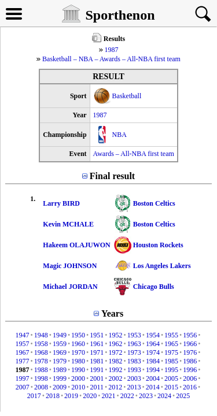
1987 (112, 50)
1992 (116, 370)
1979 (60, 361)
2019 (71, 396)
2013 (134, 387)
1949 (60, 335)
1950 (78, 335)
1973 (134, 352)
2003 (134, 378)
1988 (41, 370)
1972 (116, 352)
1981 (97, 361)
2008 (41, 387)
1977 (22, 361)
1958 (41, 344)
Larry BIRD (61, 203)
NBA (119, 135)
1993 (134, 370)
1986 (190, 361)
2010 (78, 387)
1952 (116, 335)
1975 (171, 352)
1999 (60, 378)
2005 (171, 378)
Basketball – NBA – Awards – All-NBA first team (111, 59)
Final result (112, 176)
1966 (190, 344)
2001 (97, 378)
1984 (153, 361)
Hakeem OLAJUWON (76, 245)
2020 (90, 396)
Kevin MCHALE (68, 224)
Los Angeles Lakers (162, 266)
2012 (115, 387)
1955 (171, 335)
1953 (134, 335)
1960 (78, 344)
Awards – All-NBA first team (133, 154)
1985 (171, 361)
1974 (153, 352)
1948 (41, 335)
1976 (190, 352)
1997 (22, 378)
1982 (116, 361)
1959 (60, 344)
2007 (23, 387)
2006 (190, 378)
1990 (78, 370)
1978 (41, 361)
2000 (78, 378)
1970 (78, 352)
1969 (60, 352)
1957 (22, 344)
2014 (153, 387)
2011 (97, 387)
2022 (127, 396)
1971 (97, 352)
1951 (97, 335)
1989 (60, 370)
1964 (153, 344)
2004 (153, 378)
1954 (153, 335)
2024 (164, 396)
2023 (146, 396)
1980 (78, 361)
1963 (134, 344)
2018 (53, 396)
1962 (116, 344)
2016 (190, 387)
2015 (171, 387)
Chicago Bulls (153, 287)
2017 (34, 396)
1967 (22, 352)
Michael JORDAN (70, 287)
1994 (153, 370)
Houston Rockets (158, 245)
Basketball (127, 96)
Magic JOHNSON (70, 266)
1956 (190, 335)
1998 (41, 378)
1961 (97, 344)
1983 (134, 361)
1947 (22, 335)
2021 (109, 396)
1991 (97, 370)
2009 (60, 387)
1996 (190, 370)
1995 (171, 370)
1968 (41, 352)
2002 (116, 378)
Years (112, 313)
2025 (183, 396)
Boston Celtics (154, 203)
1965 (171, 344)
